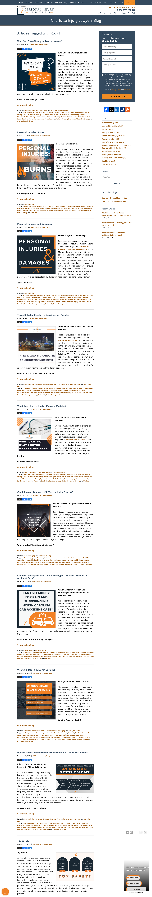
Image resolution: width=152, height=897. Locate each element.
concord (49, 474)
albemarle (26, 474)
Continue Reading (25, 105)
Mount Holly (30, 117)
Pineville (81, 117)
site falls (89, 393)
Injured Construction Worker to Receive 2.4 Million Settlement (52, 752)
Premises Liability (45, 556)
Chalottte (34, 474)
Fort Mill (64, 112)
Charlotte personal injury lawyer (73, 206)
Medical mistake (77, 477)
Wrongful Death (41, 110)
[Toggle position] (141, 831)
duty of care (32, 299)
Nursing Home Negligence (114, 158)
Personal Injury (61, 2)
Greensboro (35, 391)
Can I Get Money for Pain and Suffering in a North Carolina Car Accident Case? (52, 577)
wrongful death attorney (80, 119)
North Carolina (41, 117)
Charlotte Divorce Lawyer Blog (114, 201)
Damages (77, 297)
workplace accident (59, 830)
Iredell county (45, 208)
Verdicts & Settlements (78, 2)
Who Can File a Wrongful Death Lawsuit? (39, 41)
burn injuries (49, 206)
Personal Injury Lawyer (69, 117)
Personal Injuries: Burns (30, 132)
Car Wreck (28, 650)
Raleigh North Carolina (25, 481)
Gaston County (38, 654)
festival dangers (76, 558)
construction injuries (86, 388)
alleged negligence (29, 206)
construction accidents (70, 388)
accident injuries (54, 295)
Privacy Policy (116, 90)
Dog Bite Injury (109, 161)
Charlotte (50, 112)
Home (21, 2)
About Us (38, 2)
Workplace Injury (110, 139)
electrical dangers (23, 208)
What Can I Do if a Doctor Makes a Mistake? (41, 405)
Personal (55, 562)
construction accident (68, 340)
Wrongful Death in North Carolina (36, 669)
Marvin (58, 115)
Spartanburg (40, 304)
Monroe (82, 115)
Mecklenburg (74, 115)
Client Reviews (95, 2)
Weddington (66, 119)
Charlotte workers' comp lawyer (42, 388)
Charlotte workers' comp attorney (51, 823)
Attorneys (49, 2)
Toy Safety (23, 840)
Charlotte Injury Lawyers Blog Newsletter (39, 731)
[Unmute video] (115, 831)
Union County (49, 119)
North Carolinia (58, 479)
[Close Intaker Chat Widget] (145, 831)
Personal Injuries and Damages (34, 223)
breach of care (88, 295)
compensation (61, 297)
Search (117, 183)
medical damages (49, 477)
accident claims (42, 295)
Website (29, 2)
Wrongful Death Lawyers (59, 110)
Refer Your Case (116, 2)
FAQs (106, 2)
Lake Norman (28, 115)
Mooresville (21, 117)
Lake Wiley (37, 115)
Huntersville (79, 112)
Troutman (40, 119)
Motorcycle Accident (111, 154)
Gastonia (71, 112)
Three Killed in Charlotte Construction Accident (43, 314)
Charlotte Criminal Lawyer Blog (114, 198)
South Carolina (22, 119)
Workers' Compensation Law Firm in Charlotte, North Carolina (58, 384)
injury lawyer (62, 825)
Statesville (32, 119)
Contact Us (130, 2)
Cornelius (57, 112)
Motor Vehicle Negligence (113, 136)
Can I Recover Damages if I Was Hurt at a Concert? (45, 492)
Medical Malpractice (31, 472)
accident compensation (31, 652)
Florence (49, 299)
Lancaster (45, 115)
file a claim (41, 299)
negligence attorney (45, 479)
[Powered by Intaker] (135, 892)
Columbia (51, 297)
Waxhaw (58, 119)
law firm (53, 115)
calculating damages (38, 112)
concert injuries (57, 558)
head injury (38, 560)
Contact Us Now (117, 96)
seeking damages (37, 564)
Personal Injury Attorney (49, 211)
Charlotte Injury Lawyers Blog (35, 10)
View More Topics (109, 164)
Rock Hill (88, 117)
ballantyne (27, 112)
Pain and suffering (53, 117)
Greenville (63, 299)
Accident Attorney (29, 295)
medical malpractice (75, 439)
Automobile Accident (112, 126)
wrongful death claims (25, 121)
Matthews (65, 115)
